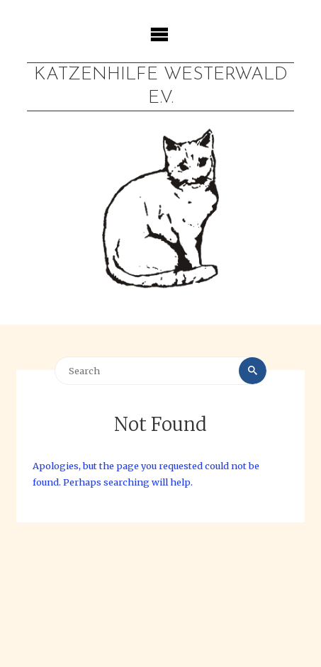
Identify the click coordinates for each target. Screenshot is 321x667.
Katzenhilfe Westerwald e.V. (161, 86)
